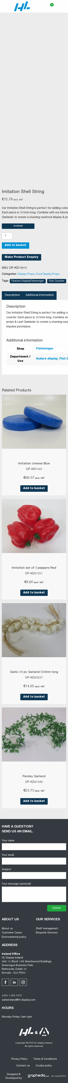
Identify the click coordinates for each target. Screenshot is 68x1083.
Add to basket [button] (34, 488)
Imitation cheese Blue (34, 463)
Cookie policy (44, 1066)
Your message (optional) (34, 892)
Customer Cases (12, 933)
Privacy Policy (19, 1059)
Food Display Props (47, 274)
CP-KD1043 (34, 469)
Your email (34, 859)
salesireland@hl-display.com (18, 1000)
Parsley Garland (34, 776)
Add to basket (15, 245)
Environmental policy (14, 937)
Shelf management (47, 928)
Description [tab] (12, 295)
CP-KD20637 (34, 677)
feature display (47, 359)
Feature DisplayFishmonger (28, 281)
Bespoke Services (47, 933)
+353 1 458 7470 (12, 996)
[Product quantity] (7, 235)
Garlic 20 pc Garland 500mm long (34, 672)
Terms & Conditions (45, 1059)
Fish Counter (56, 281)
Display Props (26, 274)
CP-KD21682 (34, 782)
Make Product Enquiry (21, 257)
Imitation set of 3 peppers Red (34, 568)
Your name (34, 845)
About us (7, 928)
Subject (34, 873)
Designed (12, 1074)
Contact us (23, 1066)
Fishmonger (44, 348)
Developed (11, 1078)
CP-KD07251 (34, 573)
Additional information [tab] (40, 295)
